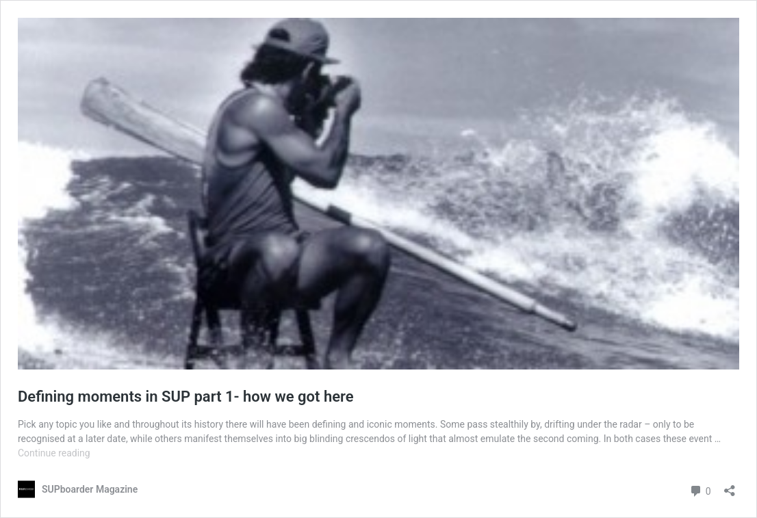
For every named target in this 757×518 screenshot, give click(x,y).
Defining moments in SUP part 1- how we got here (186, 396)
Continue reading (54, 453)
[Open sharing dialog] (729, 486)
